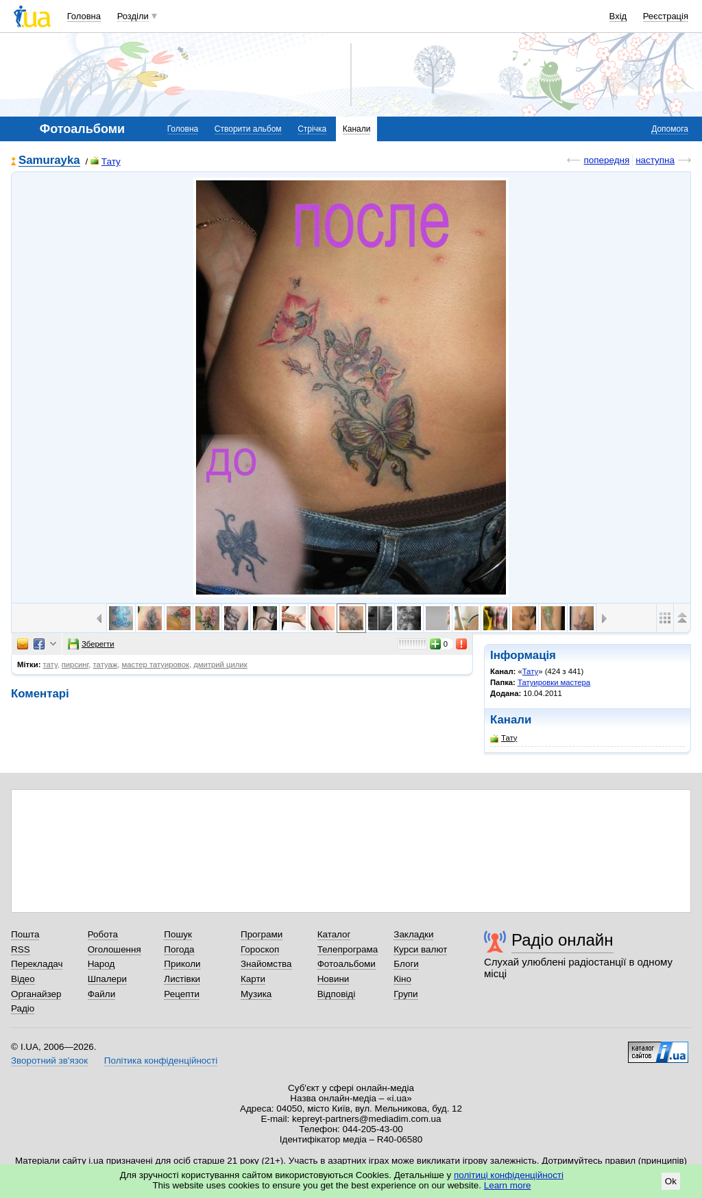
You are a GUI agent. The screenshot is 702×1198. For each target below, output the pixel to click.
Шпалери (107, 979)
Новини (333, 979)
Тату (105, 161)
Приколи (182, 964)
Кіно (402, 979)
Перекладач (36, 964)
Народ (101, 964)
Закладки (413, 934)
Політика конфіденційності (160, 1060)
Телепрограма (347, 949)
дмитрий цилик (220, 664)
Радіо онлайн (562, 940)
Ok (671, 1181)
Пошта (25, 934)
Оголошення (114, 949)
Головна (84, 16)
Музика (256, 994)
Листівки (182, 979)
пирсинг (75, 664)
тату (50, 664)
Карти (253, 979)
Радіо (22, 1008)
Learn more (507, 1185)
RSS (20, 949)
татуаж (105, 664)
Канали (357, 129)
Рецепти (181, 994)
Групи (405, 994)
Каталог (334, 934)
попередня (606, 160)
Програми (261, 934)
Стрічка (312, 129)
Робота (103, 934)
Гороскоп (260, 949)
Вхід (618, 16)
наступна (655, 160)
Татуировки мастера (554, 682)
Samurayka (49, 161)
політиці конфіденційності (509, 1175)
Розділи (133, 16)
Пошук (178, 934)
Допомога (669, 129)
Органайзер (36, 994)
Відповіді (336, 994)
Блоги (406, 964)
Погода (179, 949)
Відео (23, 979)
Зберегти (91, 643)
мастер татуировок (155, 664)
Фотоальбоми (346, 964)
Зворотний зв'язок (49, 1060)
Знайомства (266, 964)
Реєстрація (665, 16)
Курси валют (420, 949)
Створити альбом (248, 129)
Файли (102, 994)
